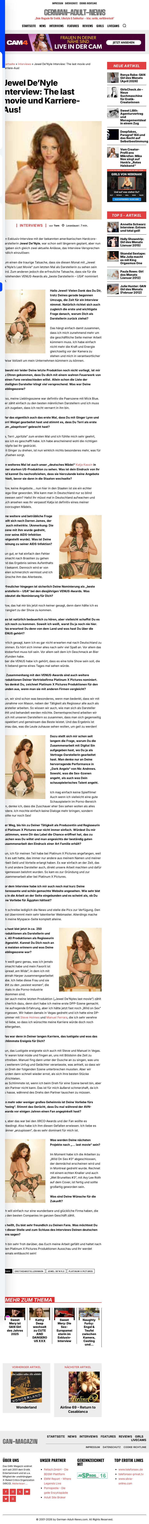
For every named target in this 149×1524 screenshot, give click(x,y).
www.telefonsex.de (131, 1469)
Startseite (9, 64)
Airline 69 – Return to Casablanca (78, 1409)
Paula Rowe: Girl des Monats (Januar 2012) (131, 274)
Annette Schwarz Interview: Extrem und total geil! (133, 227)
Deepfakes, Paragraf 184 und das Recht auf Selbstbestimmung (134, 136)
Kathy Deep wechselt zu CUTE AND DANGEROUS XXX (39, 1330)
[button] (124, 25)
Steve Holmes (30, 1017)
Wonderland (26, 1407)
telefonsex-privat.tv (131, 1473)
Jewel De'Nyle (56, 1271)
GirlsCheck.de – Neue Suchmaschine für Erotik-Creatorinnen (131, 95)
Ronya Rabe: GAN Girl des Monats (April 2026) (132, 78)
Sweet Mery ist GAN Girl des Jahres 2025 (15, 1327)
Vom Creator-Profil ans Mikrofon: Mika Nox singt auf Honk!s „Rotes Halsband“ (131, 157)
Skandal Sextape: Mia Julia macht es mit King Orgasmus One (133, 257)
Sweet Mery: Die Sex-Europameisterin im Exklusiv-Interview (64, 1330)
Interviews (24, 64)
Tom (56, 225)
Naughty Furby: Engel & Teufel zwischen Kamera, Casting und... (89, 1332)
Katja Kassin (84, 464)
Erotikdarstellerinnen (29, 1271)
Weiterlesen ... (19, 1483)
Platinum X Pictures (81, 1271)
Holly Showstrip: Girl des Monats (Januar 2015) (132, 241)
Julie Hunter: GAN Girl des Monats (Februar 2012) (133, 288)
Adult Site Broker (55, 1497)
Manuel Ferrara (56, 1017)
